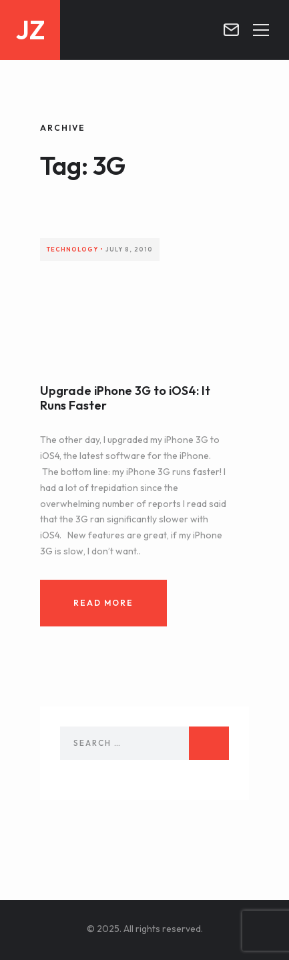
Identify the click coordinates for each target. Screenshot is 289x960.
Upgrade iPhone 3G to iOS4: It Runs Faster (125, 398)
